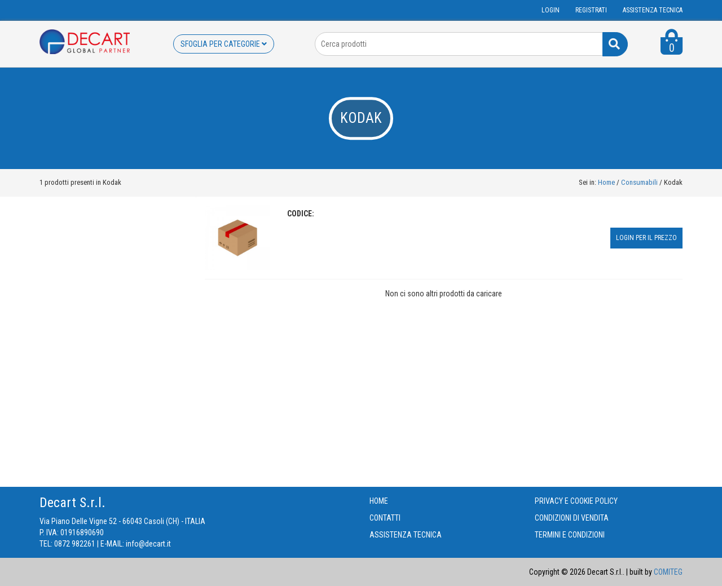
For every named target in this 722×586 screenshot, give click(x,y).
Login (551, 10)
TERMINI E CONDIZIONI (570, 534)
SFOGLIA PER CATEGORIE (223, 43)
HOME (378, 500)
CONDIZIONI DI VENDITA (572, 517)
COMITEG (668, 571)
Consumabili (640, 182)
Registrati (591, 10)
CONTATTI (384, 517)
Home (606, 182)
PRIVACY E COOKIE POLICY (576, 500)
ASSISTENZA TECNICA (653, 10)
